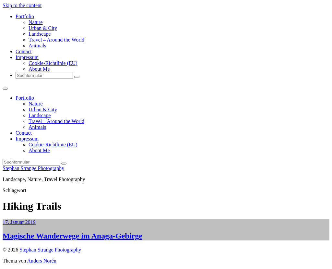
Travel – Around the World (56, 40)
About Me (39, 69)
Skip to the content (22, 5)
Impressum (27, 57)
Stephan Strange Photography (33, 168)
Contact (24, 51)
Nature (36, 22)
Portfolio (25, 16)
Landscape (40, 34)
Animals (37, 45)
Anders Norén (41, 260)
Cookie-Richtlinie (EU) (53, 63)
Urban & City (43, 28)
